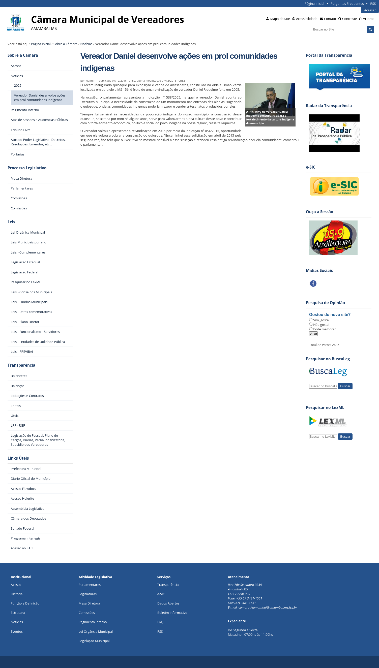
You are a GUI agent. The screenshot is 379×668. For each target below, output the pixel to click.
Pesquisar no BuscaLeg (328, 359)
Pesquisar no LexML (325, 407)
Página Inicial (314, 3)
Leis (11, 222)
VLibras (368, 18)
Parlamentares (90, 584)
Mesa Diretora (89, 603)
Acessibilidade (306, 18)
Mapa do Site (280, 18)
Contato (330, 18)
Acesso (16, 584)
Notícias (86, 44)
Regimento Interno (93, 622)
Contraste (349, 18)
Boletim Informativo (172, 612)
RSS (373, 3)
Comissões (87, 612)
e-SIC (161, 594)
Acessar (370, 10)
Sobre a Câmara (65, 44)
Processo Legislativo (27, 168)
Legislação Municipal (94, 641)
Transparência (21, 365)
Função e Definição (25, 603)
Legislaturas (88, 594)
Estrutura (18, 612)
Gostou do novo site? (330, 314)
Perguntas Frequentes (347, 3)
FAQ (160, 622)
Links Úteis (18, 458)
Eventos (17, 631)
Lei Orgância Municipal (96, 631)
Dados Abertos (168, 603)
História (17, 594)
